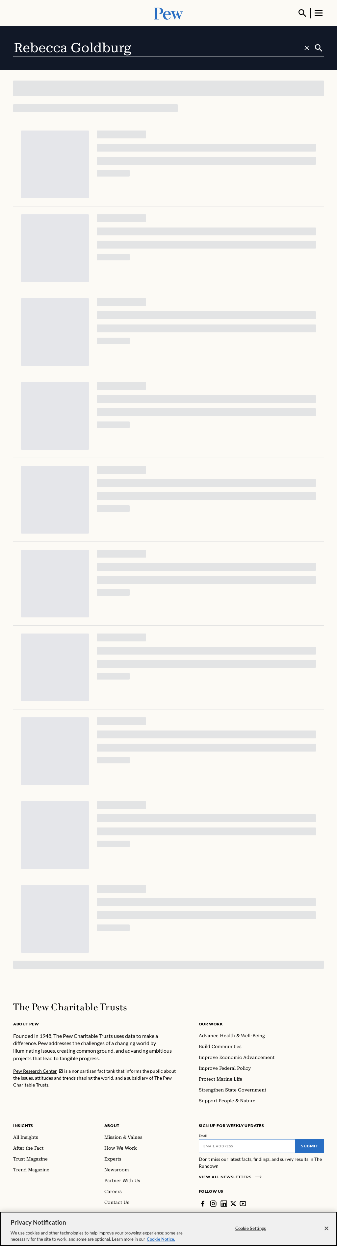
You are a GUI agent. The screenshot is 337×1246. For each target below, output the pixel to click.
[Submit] (319, 48)
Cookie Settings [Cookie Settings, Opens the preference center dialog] (250, 1228)
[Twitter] (233, 1204)
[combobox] (163, 48)
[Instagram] (213, 1204)
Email (203, 1135)
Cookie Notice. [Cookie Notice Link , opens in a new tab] (161, 1239)
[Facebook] (203, 1204)
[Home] (70, 1007)
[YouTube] (243, 1204)
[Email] (247, 1146)
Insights (23, 1125)
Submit (309, 1145)
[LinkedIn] (224, 1204)
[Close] (326, 1228)
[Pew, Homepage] (168, 13)
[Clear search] (307, 48)
